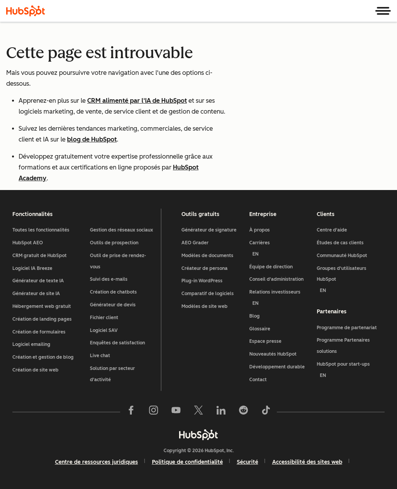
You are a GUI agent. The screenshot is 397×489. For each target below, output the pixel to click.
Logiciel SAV (103, 330)
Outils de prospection (114, 242)
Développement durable (277, 367)
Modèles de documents (207, 255)
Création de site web (35, 370)
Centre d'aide (332, 230)
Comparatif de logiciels (207, 293)
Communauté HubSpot (342, 255)
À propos (259, 230)
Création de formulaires (39, 332)
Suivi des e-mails (109, 279)
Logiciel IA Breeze (32, 268)
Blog (254, 316)
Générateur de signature (208, 230)
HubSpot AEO (27, 242)
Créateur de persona (204, 268)
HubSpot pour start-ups (351, 371)
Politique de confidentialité (187, 462)
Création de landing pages (42, 319)
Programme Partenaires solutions (343, 345)
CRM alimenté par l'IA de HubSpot (137, 100)
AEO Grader (195, 242)
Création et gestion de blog (43, 357)
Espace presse (265, 341)
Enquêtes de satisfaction (117, 343)
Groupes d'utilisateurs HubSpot (351, 281)
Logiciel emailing (31, 344)
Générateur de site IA (36, 293)
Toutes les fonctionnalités (40, 230)
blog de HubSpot (92, 139)
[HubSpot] (25, 11)
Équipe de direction (271, 267)
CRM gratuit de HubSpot (39, 255)
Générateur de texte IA (38, 280)
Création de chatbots (113, 292)
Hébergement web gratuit (41, 306)
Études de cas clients (340, 242)
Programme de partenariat (347, 327)
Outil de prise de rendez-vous (118, 261)
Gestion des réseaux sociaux (121, 230)
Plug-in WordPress (202, 280)
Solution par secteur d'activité (112, 374)
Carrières (280, 250)
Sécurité (247, 462)
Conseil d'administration (276, 279)
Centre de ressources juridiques (96, 462)
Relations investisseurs (280, 299)
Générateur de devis (113, 305)
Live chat (100, 355)
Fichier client (104, 317)
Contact (258, 379)
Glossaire (259, 329)
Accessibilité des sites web (307, 462)
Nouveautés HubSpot (273, 354)
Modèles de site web (204, 306)
